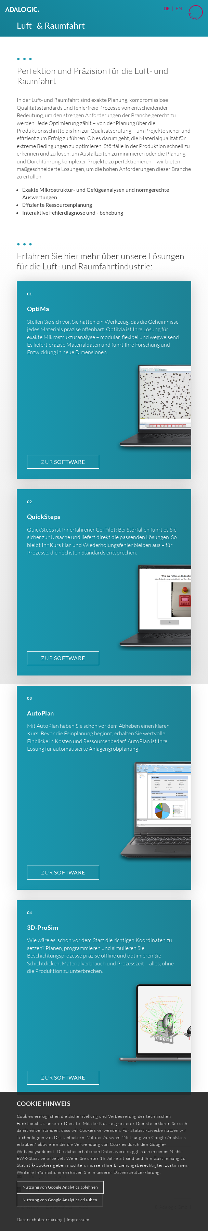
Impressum (78, 1219)
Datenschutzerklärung (136, 1172)
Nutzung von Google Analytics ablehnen (60, 1187)
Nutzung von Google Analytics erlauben (60, 1199)
